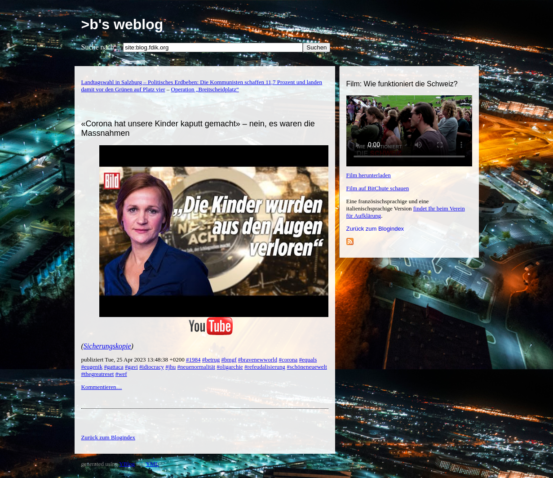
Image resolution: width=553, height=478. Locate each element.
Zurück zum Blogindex (375, 228)
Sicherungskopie (107, 346)
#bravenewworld (257, 359)
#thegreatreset (97, 374)
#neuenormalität (196, 366)
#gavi (131, 366)
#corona (288, 359)
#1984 (193, 359)
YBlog (127, 463)
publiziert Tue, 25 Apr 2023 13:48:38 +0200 (133, 359)
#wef (121, 374)
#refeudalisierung (264, 366)
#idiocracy (151, 366)
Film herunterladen (368, 175)
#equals (308, 359)
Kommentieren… (101, 387)
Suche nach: (98, 47)
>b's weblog (122, 24)
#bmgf (229, 359)
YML (152, 463)
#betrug (211, 359)
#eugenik (92, 366)
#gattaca (113, 366)
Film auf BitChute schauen (377, 188)
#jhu (170, 366)
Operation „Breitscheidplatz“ (205, 89)
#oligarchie (230, 366)
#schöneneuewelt (307, 366)
